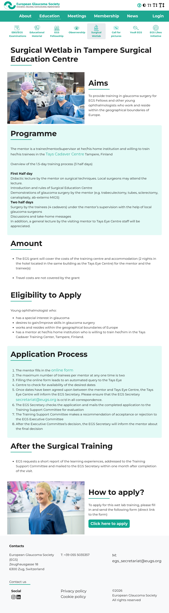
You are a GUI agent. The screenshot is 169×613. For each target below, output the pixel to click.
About (25, 16)
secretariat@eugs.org (36, 399)
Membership (106, 16)
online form (62, 370)
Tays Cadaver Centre (65, 154)
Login (158, 16)
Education (49, 16)
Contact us (17, 582)
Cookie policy (73, 596)
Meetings (77, 16)
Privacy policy (73, 591)
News (132, 16)
